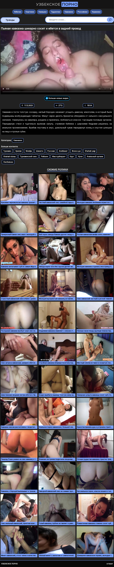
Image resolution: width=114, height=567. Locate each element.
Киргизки (29, 12)
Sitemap (110, 564)
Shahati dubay (9, 156)
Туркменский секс (28, 156)
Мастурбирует (59, 156)
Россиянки (82, 12)
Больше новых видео (57, 98)
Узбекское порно (9, 564)
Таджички (55, 12)
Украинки (96, 12)
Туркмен (7, 151)
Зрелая (18, 151)
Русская (51, 151)
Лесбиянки (8, 162)
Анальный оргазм (95, 156)
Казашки (42, 12)
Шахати (39, 151)
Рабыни (44, 156)
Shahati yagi (90, 151)
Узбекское (57, 4)
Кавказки (69, 12)
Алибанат (63, 151)
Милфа (29, 151)
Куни (80, 156)
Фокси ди (76, 151)
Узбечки (17, 12)
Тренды (10, 20)
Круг (72, 156)
